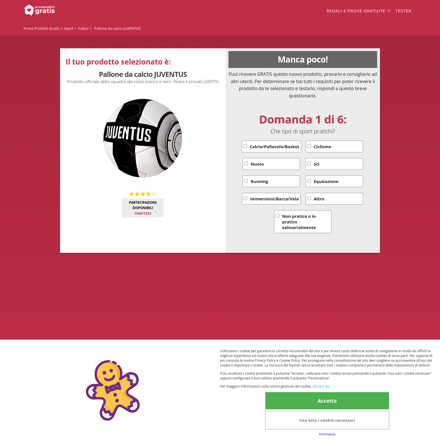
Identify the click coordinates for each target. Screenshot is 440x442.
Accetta (327, 400)
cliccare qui (321, 386)
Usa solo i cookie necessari (327, 420)
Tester (403, 10)
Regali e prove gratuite (355, 10)
